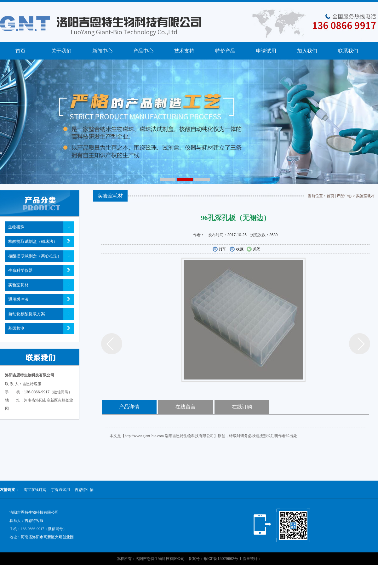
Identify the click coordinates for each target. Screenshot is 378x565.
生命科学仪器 (20, 270)
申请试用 (266, 51)
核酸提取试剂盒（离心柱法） (34, 256)
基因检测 (16, 328)
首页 (20, 51)
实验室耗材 (18, 284)
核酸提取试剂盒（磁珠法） (32, 241)
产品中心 (143, 51)
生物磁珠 (16, 227)
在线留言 (185, 406)
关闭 (253, 249)
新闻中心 (102, 51)
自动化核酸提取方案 (26, 313)
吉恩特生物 (84, 490)
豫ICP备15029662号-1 (222, 558)
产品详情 (129, 406)
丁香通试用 (60, 490)
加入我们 (307, 51)
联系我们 (348, 51)
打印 (219, 249)
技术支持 (184, 51)
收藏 (236, 249)
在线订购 (242, 406)
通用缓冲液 (18, 299)
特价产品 (225, 51)
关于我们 (61, 51)
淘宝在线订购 (35, 490)
